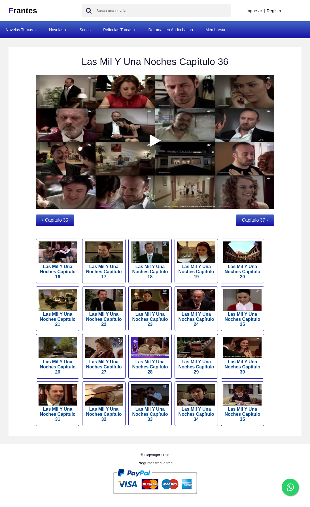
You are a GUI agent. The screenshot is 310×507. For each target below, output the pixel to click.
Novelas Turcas (19, 29)
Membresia (215, 29)
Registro (275, 10)
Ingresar (254, 10)
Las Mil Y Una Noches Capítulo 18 (150, 260)
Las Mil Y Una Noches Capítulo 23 (150, 308)
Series (85, 29)
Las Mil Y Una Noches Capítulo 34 (196, 403)
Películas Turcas (117, 29)
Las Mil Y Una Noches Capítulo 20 (242, 260)
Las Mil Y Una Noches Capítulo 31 (58, 403)
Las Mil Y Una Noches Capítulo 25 (242, 308)
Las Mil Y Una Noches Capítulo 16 (58, 260)
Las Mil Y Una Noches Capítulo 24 (196, 308)
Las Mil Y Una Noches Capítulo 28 (150, 355)
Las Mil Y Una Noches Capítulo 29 (196, 355)
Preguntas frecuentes (155, 463)
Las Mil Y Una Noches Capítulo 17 (104, 260)
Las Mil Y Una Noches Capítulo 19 (196, 260)
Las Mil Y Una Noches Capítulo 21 (58, 308)
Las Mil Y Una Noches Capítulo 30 (242, 355)
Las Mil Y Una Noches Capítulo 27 (104, 355)
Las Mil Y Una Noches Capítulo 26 (58, 355)
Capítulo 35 (55, 220)
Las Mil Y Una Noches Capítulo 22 (104, 308)
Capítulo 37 (255, 220)
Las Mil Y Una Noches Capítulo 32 (104, 403)
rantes (23, 10)
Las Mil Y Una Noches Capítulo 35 (242, 403)
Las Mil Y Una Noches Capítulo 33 (150, 403)
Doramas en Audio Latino (170, 29)
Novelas (56, 29)
